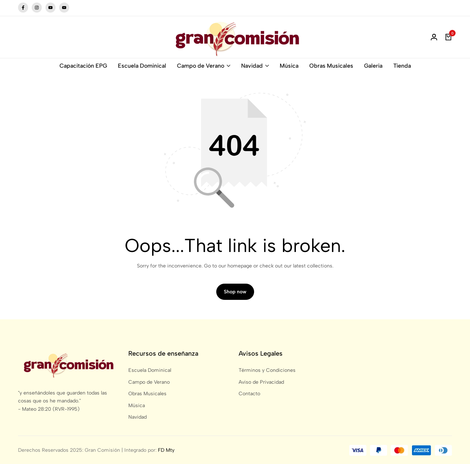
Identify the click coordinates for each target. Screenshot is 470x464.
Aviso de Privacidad (261, 382)
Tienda (402, 65)
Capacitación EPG (83, 65)
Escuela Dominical (142, 65)
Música (289, 65)
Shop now (235, 292)
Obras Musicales (331, 65)
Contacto (249, 394)
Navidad (252, 65)
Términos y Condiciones (267, 370)
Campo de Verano (200, 65)
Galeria (373, 65)
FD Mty (166, 450)
